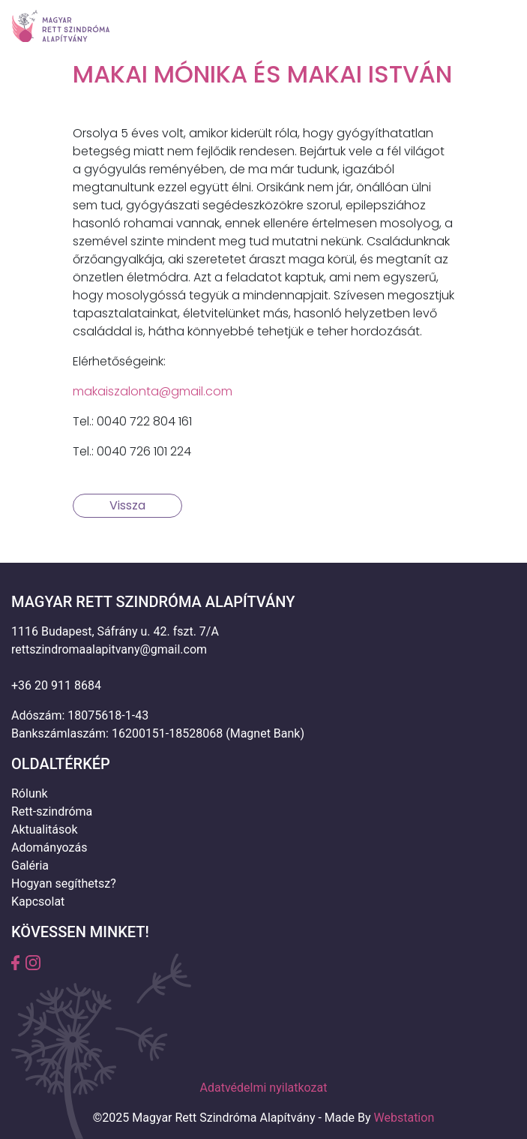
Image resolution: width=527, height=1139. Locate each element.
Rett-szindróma (51, 811)
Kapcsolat (37, 901)
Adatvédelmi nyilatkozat (264, 1087)
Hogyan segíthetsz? (63, 883)
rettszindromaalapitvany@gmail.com (109, 649)
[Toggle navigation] (495, 26)
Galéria (30, 865)
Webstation (404, 1117)
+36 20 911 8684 (56, 685)
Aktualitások (44, 829)
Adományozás (49, 847)
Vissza (127, 505)
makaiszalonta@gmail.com (152, 391)
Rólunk (29, 793)
